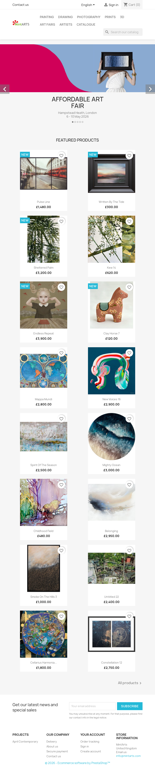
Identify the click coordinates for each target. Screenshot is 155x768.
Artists (65, 24)
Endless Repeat (43, 333)
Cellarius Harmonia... (43, 662)
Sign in (84, 746)
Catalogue (86, 24)
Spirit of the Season (43, 465)
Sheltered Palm (43, 267)
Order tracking (89, 741)
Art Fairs (47, 24)
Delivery (51, 741)
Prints (110, 17)
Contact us (20, 5)
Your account (92, 735)
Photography (88, 17)
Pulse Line (43, 202)
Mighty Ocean (111, 465)
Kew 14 (111, 267)
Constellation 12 (111, 662)
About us (52, 746)
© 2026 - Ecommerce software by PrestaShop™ (77, 763)
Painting (47, 17)
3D (122, 17)
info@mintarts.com (128, 756)
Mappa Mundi (43, 399)
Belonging (111, 531)
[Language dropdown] (88, 5)
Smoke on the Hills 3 (43, 597)
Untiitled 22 (111, 597)
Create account (90, 751)
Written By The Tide (111, 202)
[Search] (123, 32)
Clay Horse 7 (111, 333)
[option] (77, 85)
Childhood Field (43, 531)
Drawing (65, 17)
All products (130, 683)
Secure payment (57, 751)
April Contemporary (25, 741)
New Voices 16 (112, 399)
